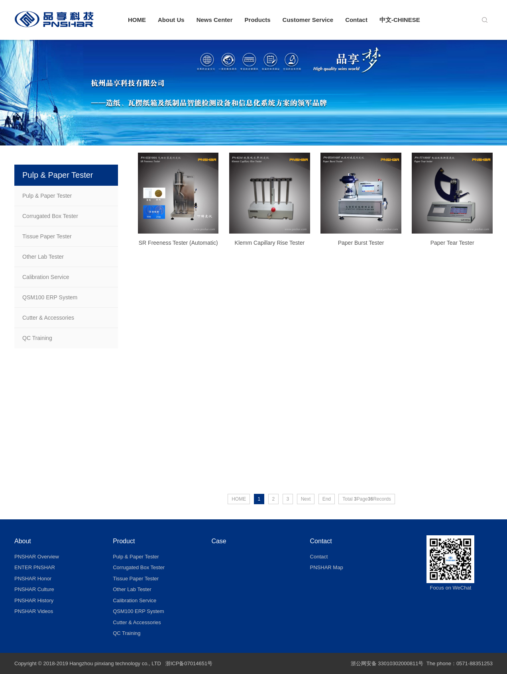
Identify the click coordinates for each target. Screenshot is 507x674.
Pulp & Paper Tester (47, 196)
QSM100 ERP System (49, 297)
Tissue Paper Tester (47, 236)
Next (306, 499)
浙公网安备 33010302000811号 (387, 663)
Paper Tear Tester (452, 245)
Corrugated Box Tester (50, 216)
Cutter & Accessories (48, 317)
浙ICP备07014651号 (189, 663)
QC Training (37, 338)
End (326, 499)
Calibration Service (45, 277)
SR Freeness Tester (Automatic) (178, 245)
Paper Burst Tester (361, 245)
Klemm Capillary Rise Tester (270, 245)
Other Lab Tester (43, 256)
